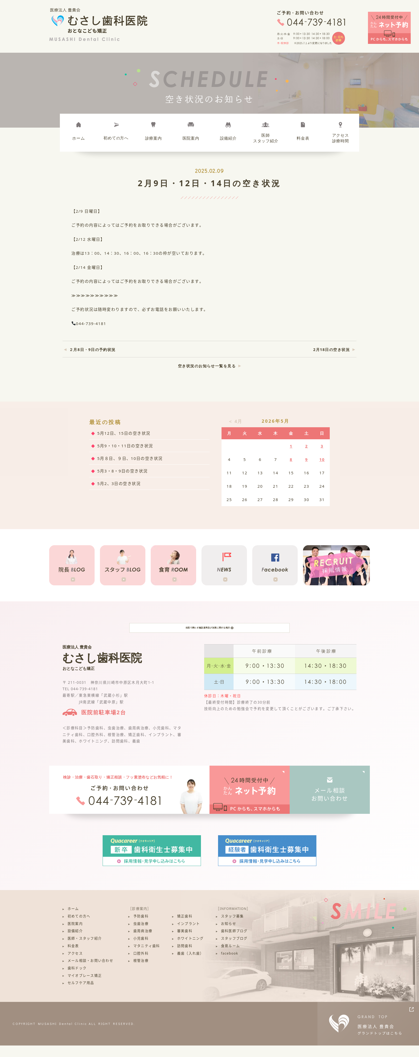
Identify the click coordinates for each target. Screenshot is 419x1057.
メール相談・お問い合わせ (90, 972)
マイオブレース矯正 (85, 987)
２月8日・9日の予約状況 (92, 349)
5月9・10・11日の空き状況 (125, 445)
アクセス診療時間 (340, 137)
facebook (229, 965)
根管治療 (141, 972)
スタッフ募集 (232, 928)
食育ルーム (230, 957)
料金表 (303, 138)
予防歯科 (141, 928)
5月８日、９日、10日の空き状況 (130, 458)
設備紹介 (228, 138)
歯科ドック (77, 980)
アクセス (75, 965)
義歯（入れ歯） (190, 965)
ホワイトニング (190, 950)
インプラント (188, 935)
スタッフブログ (234, 950)
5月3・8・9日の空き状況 (122, 471)
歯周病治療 (142, 942)
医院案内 (191, 138)
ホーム (78, 138)
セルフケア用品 (81, 994)
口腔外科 (141, 965)
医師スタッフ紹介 (265, 137)
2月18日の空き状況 (331, 349)
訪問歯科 (184, 957)
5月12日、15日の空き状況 (123, 433)
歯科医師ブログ (234, 942)
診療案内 (153, 138)
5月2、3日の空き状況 (119, 483)
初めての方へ (79, 928)
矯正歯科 (184, 928)
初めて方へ (116, 137)
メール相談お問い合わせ (329, 806)
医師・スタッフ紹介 (85, 950)
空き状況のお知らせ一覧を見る (207, 365)
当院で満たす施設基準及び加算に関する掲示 (209, 633)
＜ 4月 (235, 421)
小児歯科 (141, 950)
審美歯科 (184, 942)
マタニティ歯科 (146, 957)
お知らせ (228, 935)
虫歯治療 (141, 935)
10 (322, 459)
